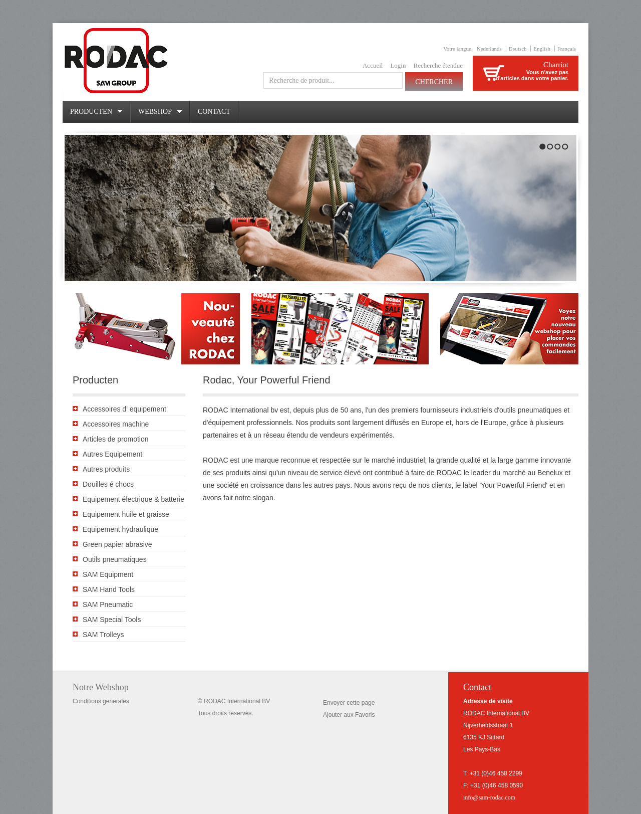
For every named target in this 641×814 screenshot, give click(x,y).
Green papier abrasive (117, 544)
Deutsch (518, 49)
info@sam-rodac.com (489, 797)
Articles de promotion (116, 439)
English (541, 49)
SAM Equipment (108, 574)
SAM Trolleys (103, 635)
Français (566, 49)
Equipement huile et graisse (126, 514)
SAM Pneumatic (108, 604)
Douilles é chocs (108, 484)
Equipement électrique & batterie (133, 499)
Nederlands (489, 49)
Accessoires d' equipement (124, 409)
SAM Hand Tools (109, 589)
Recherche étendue (438, 65)
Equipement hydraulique (120, 529)
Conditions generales (101, 701)
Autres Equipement (112, 454)
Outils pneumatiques (115, 559)
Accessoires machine (116, 424)
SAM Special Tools (112, 620)
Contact (214, 111)
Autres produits (106, 469)
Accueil (373, 65)
